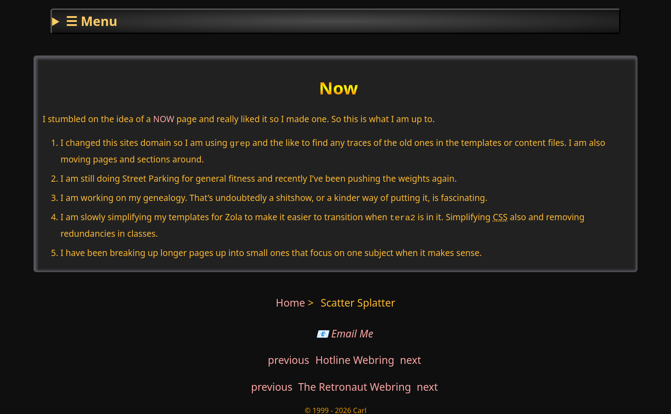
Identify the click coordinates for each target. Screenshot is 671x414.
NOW (163, 119)
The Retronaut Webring (354, 384)
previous (289, 357)
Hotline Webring (354, 357)
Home (291, 300)
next (410, 357)
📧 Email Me (345, 331)
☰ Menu (91, 21)
